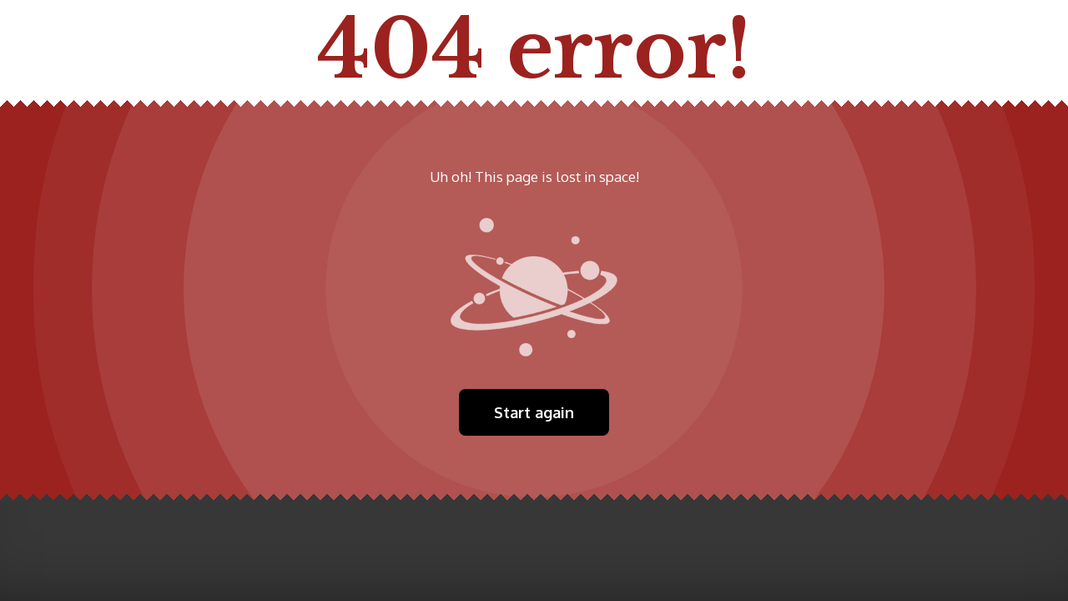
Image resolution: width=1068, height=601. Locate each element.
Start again (534, 412)
